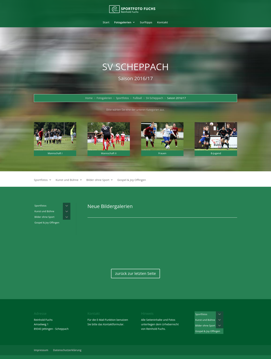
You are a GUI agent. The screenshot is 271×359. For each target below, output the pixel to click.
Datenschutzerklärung (67, 350)
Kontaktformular (113, 324)
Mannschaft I (55, 153)
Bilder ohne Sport (98, 180)
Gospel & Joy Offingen (131, 180)
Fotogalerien (122, 22)
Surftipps (146, 22)
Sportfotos (41, 180)
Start (106, 22)
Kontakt (162, 22)
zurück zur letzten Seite (135, 273)
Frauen (162, 153)
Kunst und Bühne (67, 180)
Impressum (41, 350)
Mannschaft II (108, 153)
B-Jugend (216, 153)
